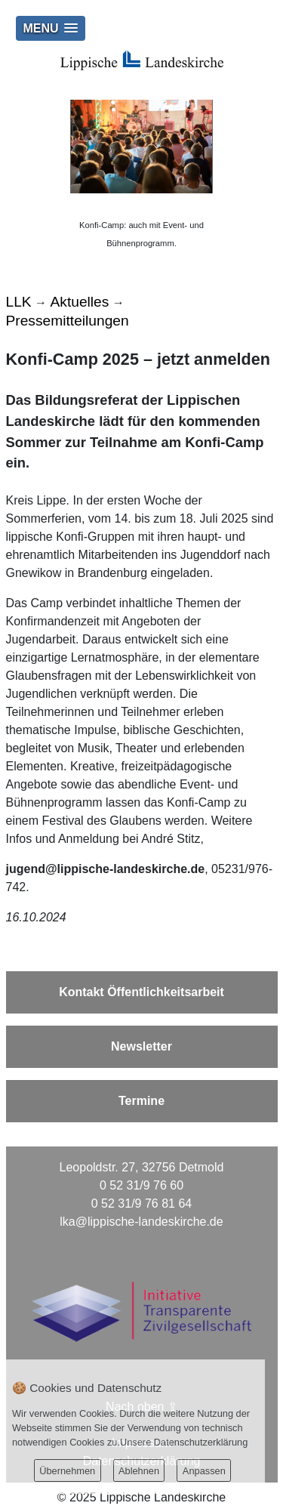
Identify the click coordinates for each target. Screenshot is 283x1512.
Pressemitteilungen (67, 321)
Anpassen (204, 1471)
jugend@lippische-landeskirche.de (105, 868)
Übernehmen (67, 1471)
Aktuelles (80, 302)
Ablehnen (138, 1471)
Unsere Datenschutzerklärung (184, 1442)
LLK (19, 302)
